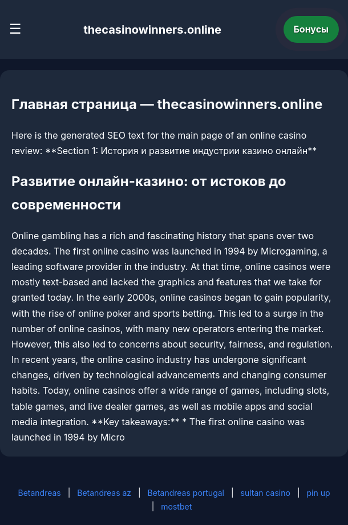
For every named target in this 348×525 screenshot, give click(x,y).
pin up (318, 493)
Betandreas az (104, 493)
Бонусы (311, 29)
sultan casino (265, 493)
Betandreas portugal (186, 493)
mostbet (176, 506)
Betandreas (39, 493)
